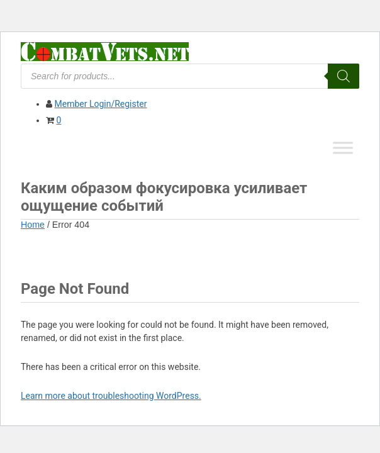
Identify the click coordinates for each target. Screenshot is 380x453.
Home (33, 225)
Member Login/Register (100, 104)
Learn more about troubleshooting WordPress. (111, 396)
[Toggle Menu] (343, 148)
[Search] (343, 76)
